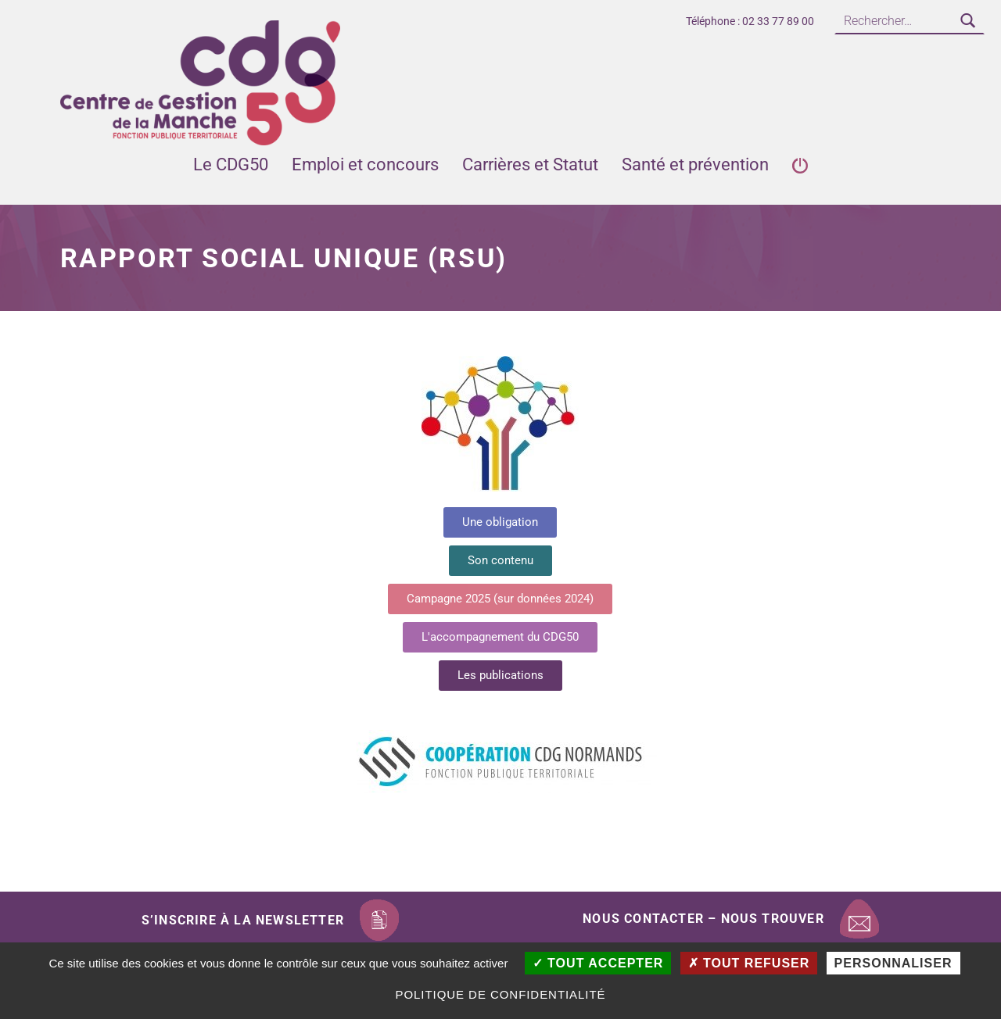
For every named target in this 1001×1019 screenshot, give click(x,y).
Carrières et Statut (530, 164)
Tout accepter (598, 963)
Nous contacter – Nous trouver (703, 918)
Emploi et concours (365, 164)
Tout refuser (749, 963)
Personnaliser (893, 963)
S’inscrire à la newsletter (243, 920)
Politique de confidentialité (500, 994)
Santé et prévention (695, 164)
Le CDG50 (230, 164)
